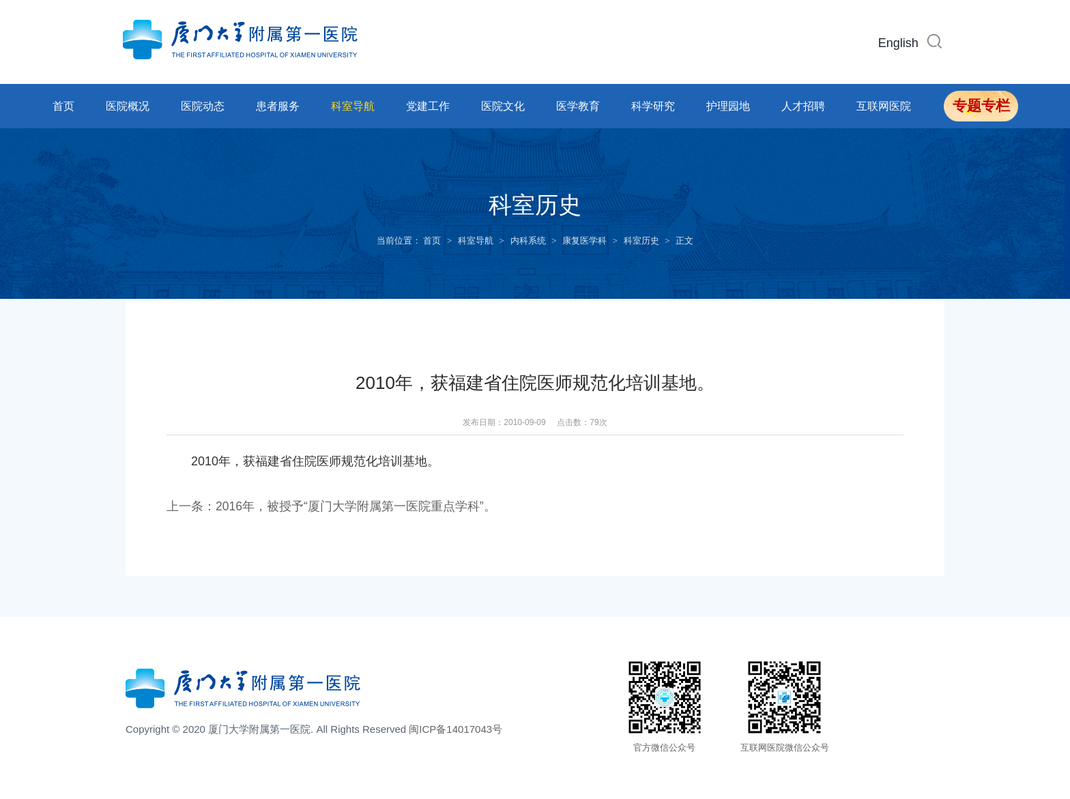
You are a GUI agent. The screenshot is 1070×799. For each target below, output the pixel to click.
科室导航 (353, 106)
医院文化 (503, 106)
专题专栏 (981, 106)
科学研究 (653, 106)
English (898, 43)
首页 (63, 106)
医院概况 (127, 106)
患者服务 (278, 106)
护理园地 (728, 106)
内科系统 (528, 240)
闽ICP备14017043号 (455, 729)
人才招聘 (803, 106)
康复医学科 (584, 240)
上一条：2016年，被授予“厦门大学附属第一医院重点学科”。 (332, 506)
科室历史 (641, 240)
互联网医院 (883, 106)
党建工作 (428, 106)
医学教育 (578, 106)
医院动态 (203, 106)
